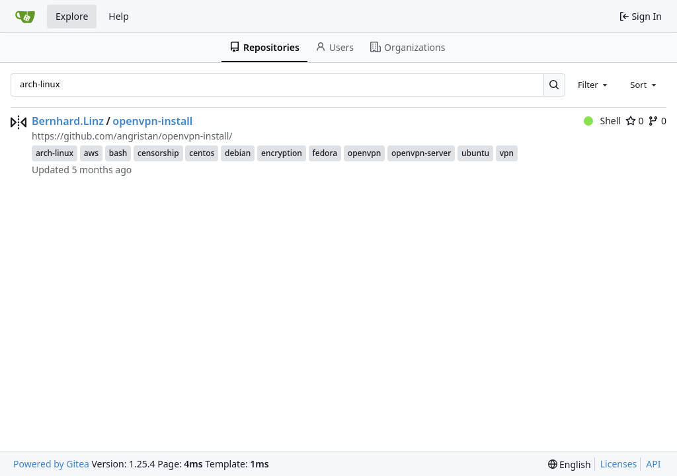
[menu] (569, 464)
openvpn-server (421, 153)
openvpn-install (152, 121)
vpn (507, 153)
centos (201, 153)
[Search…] (554, 85)
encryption (281, 153)
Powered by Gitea (51, 463)
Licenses (618, 463)
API (653, 463)
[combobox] (593, 84)
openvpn (364, 153)
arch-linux (54, 153)
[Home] (25, 16)
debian (238, 153)
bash (118, 153)
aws (91, 153)
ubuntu (475, 153)
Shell (602, 120)
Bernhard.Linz (68, 121)
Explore (72, 16)
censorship (158, 153)
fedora (325, 153)
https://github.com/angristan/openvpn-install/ (132, 136)
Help (118, 16)
